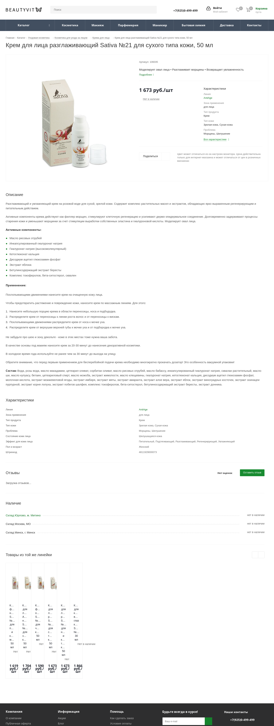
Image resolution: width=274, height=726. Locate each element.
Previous (255, 555)
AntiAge (208, 97)
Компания (14, 664)
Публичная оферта (18, 675)
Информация (68, 664)
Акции (62, 670)
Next (261, 555)
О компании (14, 670)
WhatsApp (185, 695)
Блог (61, 675)
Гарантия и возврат (123, 686)
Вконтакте (166, 695)
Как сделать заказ (122, 670)
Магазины (12, 681)
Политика (64, 686)
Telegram (175, 695)
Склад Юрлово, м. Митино (23, 515)
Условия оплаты (120, 675)
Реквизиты (65, 681)
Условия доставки (122, 681)
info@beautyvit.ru (241, 680)
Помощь (117, 664)
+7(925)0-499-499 (185, 10)
